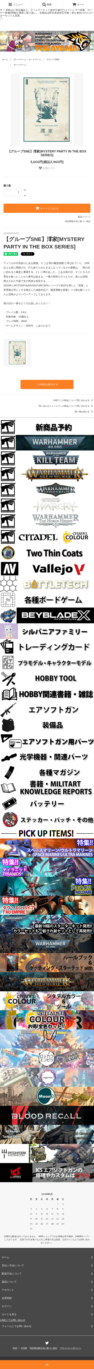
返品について (84, 217)
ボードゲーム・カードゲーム (27, 59)
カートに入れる (47, 208)
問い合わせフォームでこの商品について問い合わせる (66, 406)
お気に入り (47, 168)
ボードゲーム (20, 65)
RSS (15, 1348)
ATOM (24, 1348)
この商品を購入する (47, 384)
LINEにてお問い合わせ (12, 1320)
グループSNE (52, 59)
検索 (47, 4)
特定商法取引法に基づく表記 (43, 1348)
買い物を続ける (84, 411)
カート (78, 4)
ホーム (5, 59)
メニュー (15, 4)
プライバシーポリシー (70, 1348)
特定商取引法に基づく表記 (77, 221)
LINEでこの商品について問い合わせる (73, 400)
